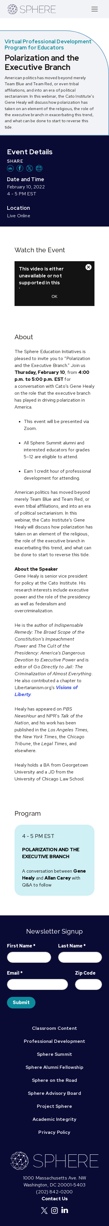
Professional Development (54, 1041)
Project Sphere (54, 1106)
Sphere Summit (54, 1054)
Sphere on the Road (54, 1080)
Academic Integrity (55, 1119)
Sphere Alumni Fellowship (54, 1067)
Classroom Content (54, 1028)
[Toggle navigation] (94, 9)
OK (54, 296)
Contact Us (55, 1199)
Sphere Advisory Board (54, 1093)
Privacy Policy (54, 1132)
